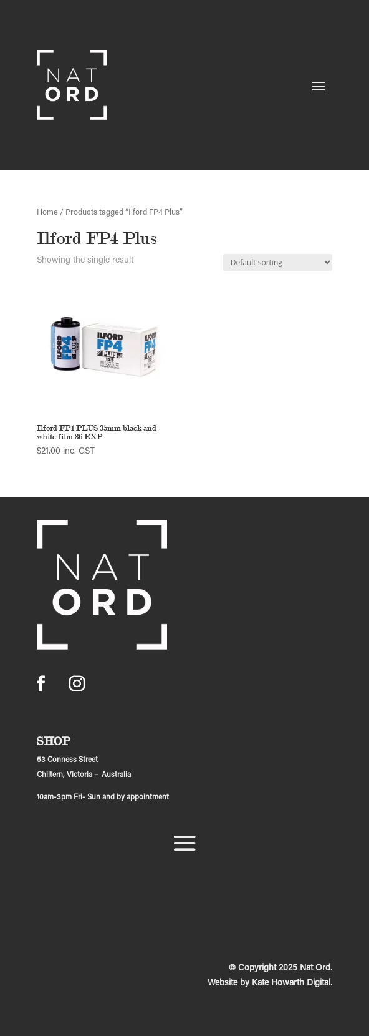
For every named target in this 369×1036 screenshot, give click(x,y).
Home (47, 213)
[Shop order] (277, 262)
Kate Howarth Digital (291, 983)
